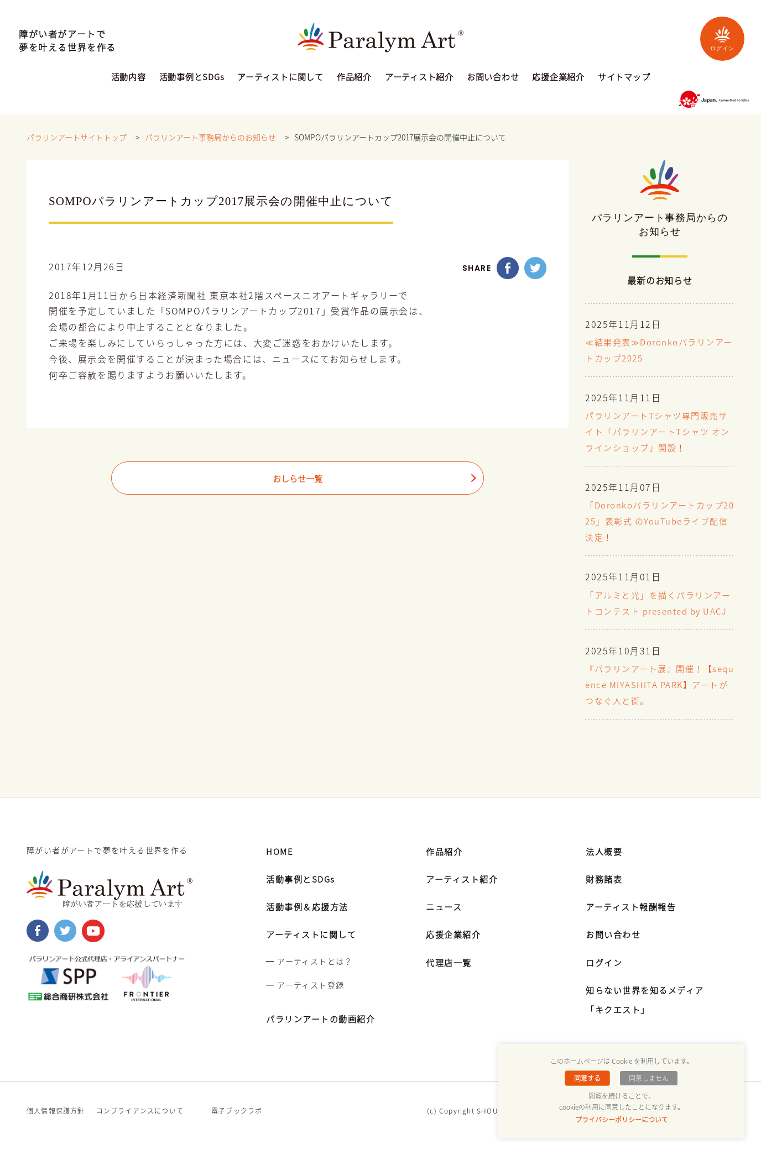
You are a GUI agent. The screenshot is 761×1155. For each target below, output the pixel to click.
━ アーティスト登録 (305, 999)
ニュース (445, 920)
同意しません (648, 1078)
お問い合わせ (493, 78)
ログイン (722, 38)
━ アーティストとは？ (309, 975)
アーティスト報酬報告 (634, 920)
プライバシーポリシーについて (621, 1120)
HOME (280, 865)
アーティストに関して (280, 78)
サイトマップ (624, 78)
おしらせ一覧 (297, 479)
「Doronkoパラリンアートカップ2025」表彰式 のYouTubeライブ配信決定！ (659, 521)
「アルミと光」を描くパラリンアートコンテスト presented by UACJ (658, 610)
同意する (588, 1078)
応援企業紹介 (558, 78)
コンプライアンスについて (140, 1125)
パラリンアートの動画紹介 (324, 1033)
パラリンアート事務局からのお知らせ (210, 137)
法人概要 (605, 865)
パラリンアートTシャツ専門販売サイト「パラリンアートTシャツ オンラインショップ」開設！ (656, 432)
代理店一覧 (450, 976)
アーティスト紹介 (419, 78)
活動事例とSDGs (192, 78)
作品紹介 (354, 78)
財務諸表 (605, 893)
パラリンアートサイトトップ (77, 137)
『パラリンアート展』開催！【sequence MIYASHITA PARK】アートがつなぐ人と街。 (658, 700)
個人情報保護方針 (56, 1125)
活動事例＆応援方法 (309, 920)
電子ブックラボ (236, 1125)
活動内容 (128, 78)
